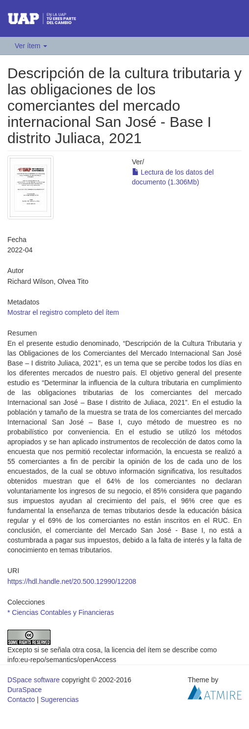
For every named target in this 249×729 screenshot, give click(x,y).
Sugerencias (59, 699)
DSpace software (33, 680)
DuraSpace (24, 690)
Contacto (21, 699)
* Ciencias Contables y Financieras (60, 612)
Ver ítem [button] (31, 46)
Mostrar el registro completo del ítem (63, 312)
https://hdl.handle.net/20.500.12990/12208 (71, 581)
